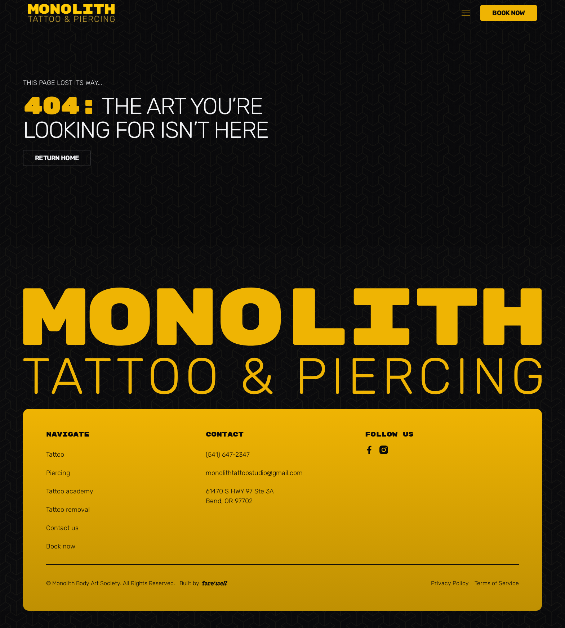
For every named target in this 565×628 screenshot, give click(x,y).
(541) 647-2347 (228, 454)
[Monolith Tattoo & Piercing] (282, 342)
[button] (466, 13)
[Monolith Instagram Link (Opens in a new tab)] (383, 451)
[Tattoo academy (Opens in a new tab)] (69, 491)
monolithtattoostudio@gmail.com (254, 473)
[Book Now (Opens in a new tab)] (508, 13)
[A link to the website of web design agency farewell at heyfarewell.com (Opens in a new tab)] (203, 583)
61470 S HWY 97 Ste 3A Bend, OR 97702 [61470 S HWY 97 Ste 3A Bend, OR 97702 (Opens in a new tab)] (240, 496)
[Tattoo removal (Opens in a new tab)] (68, 510)
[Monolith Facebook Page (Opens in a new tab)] (369, 451)
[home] (71, 13)
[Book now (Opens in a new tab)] (60, 546)
